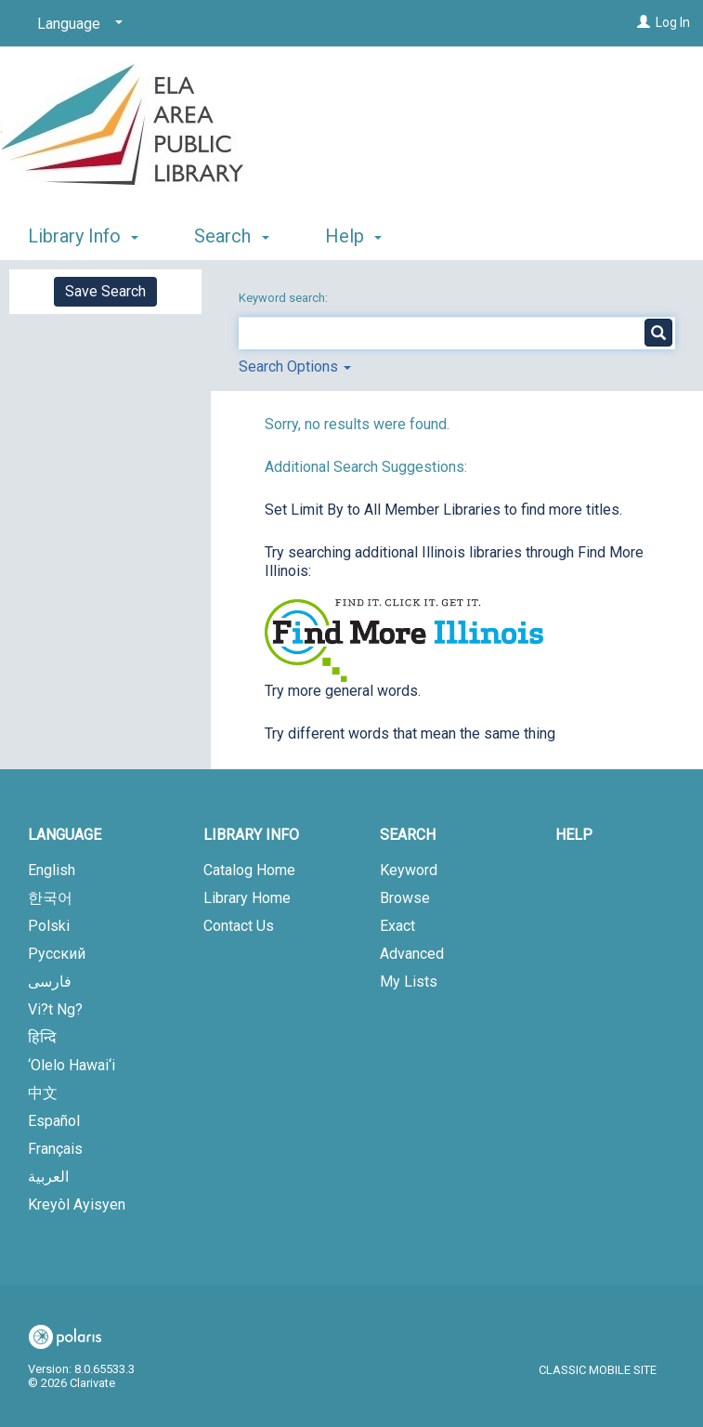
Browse (405, 898)
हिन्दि (42, 1037)
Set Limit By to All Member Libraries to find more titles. (443, 509)
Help (573, 835)
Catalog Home (249, 870)
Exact (397, 926)
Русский (56, 953)
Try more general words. (343, 691)
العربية (48, 1176)
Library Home (247, 898)
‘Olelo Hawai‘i (71, 1065)
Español (54, 1121)
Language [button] (64, 835)
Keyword (408, 870)
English (51, 870)
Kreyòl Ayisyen (76, 1204)
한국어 (50, 898)
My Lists (408, 981)
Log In (673, 22)
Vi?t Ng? (55, 1009)
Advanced (412, 953)
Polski (49, 926)
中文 (43, 1093)
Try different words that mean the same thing (410, 733)
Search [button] (231, 236)
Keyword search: (285, 298)
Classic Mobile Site (598, 1370)
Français (55, 1149)
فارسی (50, 981)
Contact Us (238, 926)
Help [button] (353, 236)
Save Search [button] (105, 291)
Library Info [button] (83, 236)
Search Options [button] (295, 366)
